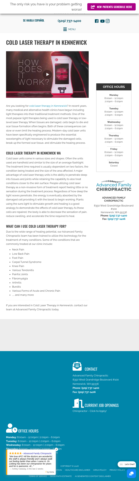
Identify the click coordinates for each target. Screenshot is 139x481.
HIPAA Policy (99, 470)
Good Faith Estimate (61, 476)
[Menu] (69, 29)
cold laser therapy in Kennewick (48, 105)
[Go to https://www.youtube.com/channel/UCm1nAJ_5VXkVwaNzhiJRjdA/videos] (102, 21)
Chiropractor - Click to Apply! (90, 410)
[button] (47, 74)
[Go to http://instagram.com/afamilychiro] (108, 21)
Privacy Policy (117, 470)
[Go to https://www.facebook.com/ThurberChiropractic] (97, 21)
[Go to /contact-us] (69, 442)
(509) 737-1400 (69, 21)
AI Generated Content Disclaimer (93, 476)
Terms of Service (38, 476)
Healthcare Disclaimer (77, 470)
